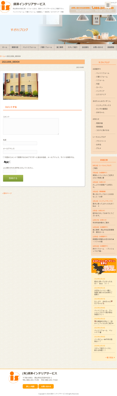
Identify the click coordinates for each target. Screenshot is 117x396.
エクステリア (101, 94)
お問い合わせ (46, 386)
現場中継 (99, 123)
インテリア (100, 91)
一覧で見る (110, 357)
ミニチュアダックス (103, 105)
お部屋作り (97, 69)
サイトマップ (112, 3)
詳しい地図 (30, 386)
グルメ (98, 148)
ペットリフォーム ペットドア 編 (103, 331)
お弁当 (98, 144)
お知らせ (96, 119)
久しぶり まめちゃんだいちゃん (103, 302)
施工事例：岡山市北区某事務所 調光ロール (103, 231)
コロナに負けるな (102, 130)
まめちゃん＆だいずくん (102, 101)
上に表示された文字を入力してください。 (18, 168)
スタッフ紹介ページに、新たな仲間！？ (103, 349)
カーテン (99, 87)
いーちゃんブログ (99, 137)
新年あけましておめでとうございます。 (103, 214)
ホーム (2, 56)
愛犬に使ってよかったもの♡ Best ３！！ (103, 282)
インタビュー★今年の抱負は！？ (103, 340)
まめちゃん (100, 112)
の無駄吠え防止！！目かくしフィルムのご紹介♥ (103, 322)
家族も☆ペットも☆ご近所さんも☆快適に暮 (103, 176)
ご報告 (95, 168)
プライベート (101, 141)
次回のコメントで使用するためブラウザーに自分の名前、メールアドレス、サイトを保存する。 (40, 157)
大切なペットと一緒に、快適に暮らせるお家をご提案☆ (103, 292)
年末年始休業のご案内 (101, 222)
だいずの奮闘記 (102, 109)
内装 (97, 84)
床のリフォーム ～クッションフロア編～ (103, 249)
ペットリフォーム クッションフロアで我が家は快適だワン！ (103, 312)
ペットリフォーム (102, 73)
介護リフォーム (102, 76)
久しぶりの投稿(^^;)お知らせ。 (103, 185)
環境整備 (99, 126)
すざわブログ (104, 62)
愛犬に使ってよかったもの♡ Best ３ (104, 204)
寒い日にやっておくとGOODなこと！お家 (103, 195)
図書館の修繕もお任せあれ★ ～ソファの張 (104, 240)
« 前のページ (7, 193)
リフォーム (100, 80)
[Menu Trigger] (108, 5)
